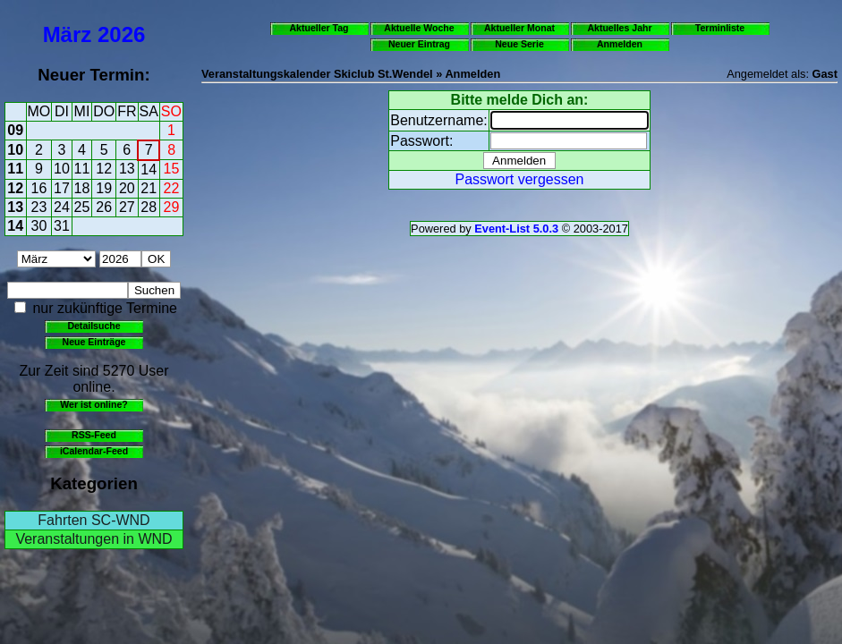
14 (148, 169)
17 (62, 188)
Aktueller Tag (318, 27)
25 (82, 207)
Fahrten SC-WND (93, 520)
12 (104, 168)
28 (148, 207)
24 (62, 207)
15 (172, 168)
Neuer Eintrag (419, 43)
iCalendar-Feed (94, 450)
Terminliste (719, 27)
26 (104, 207)
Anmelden (619, 43)
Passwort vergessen (519, 179)
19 (104, 188)
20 (127, 188)
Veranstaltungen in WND (93, 539)
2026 (121, 34)
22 (172, 188)
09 (15, 130)
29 (172, 207)
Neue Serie (519, 43)
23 (39, 207)
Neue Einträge (94, 341)
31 (62, 225)
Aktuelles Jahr (619, 27)
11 (15, 168)
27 (127, 207)
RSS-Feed (94, 434)
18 (82, 188)
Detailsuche (93, 325)
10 (15, 149)
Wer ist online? (93, 404)
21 (148, 188)
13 (127, 168)
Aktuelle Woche (419, 27)
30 (39, 225)
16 (39, 188)
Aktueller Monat (519, 27)
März (67, 34)
